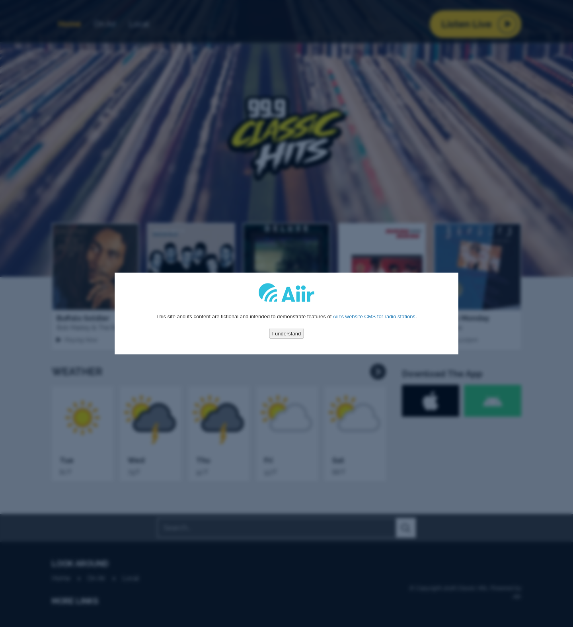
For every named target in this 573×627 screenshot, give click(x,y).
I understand (286, 333)
